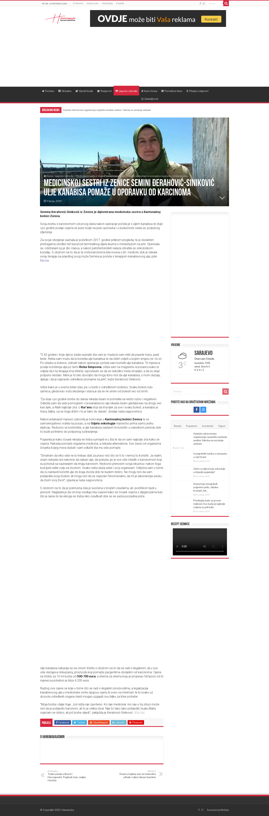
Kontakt (120, 3)
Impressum (92, 3)
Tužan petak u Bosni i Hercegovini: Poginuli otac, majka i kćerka (67, 776)
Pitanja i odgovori (197, 90)
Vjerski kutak (84, 90)
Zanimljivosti (149, 98)
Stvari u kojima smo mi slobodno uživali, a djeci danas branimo (137, 774)
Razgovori (104, 90)
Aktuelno (65, 90)
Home (48, 175)
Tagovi (221, 425)
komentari (207, 425)
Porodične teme (171, 90)
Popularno (191, 425)
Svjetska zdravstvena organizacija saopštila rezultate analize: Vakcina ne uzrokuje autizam (107, 110)
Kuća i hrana (149, 90)
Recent (177, 425)
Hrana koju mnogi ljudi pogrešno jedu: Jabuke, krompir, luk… (206, 487)
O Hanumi (78, 3)
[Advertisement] (134, 55)
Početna (48, 90)
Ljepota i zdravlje (126, 90)
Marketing (107, 3)
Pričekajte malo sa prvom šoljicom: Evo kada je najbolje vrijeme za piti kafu (209, 504)
